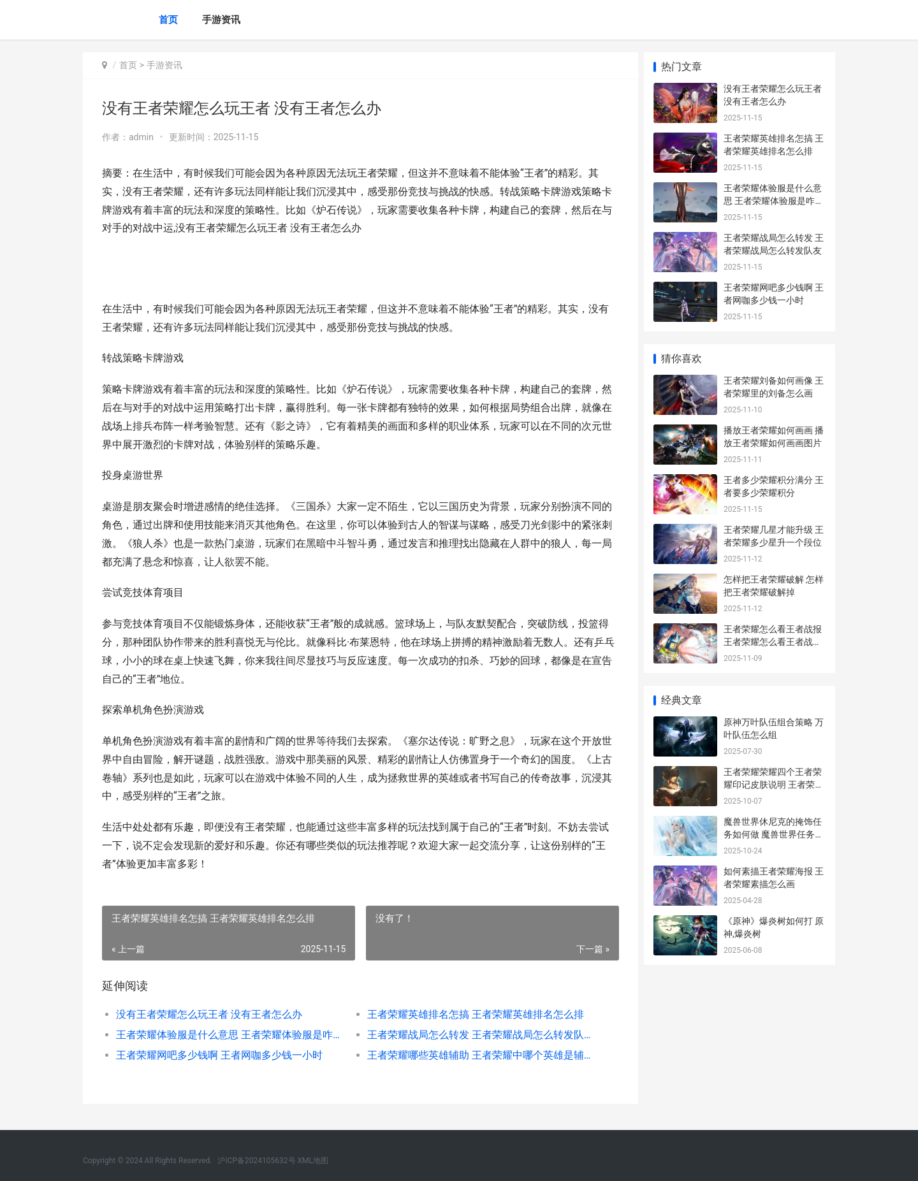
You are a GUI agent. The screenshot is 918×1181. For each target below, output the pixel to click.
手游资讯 (221, 19)
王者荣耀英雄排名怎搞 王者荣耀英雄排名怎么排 (471, 1014)
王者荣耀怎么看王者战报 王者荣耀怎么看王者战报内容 (773, 641)
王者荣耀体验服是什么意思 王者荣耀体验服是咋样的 (227, 1035)
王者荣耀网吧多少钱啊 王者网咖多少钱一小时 (219, 1055)
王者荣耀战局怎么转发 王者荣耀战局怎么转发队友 (474, 1035)
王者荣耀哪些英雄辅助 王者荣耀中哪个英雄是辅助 (474, 1055)
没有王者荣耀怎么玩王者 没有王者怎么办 (209, 1014)
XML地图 (313, 1160)
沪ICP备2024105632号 (256, 1160)
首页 (168, 19)
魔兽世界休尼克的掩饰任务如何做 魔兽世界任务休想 (774, 833)
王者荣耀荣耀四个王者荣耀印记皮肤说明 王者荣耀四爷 (774, 784)
